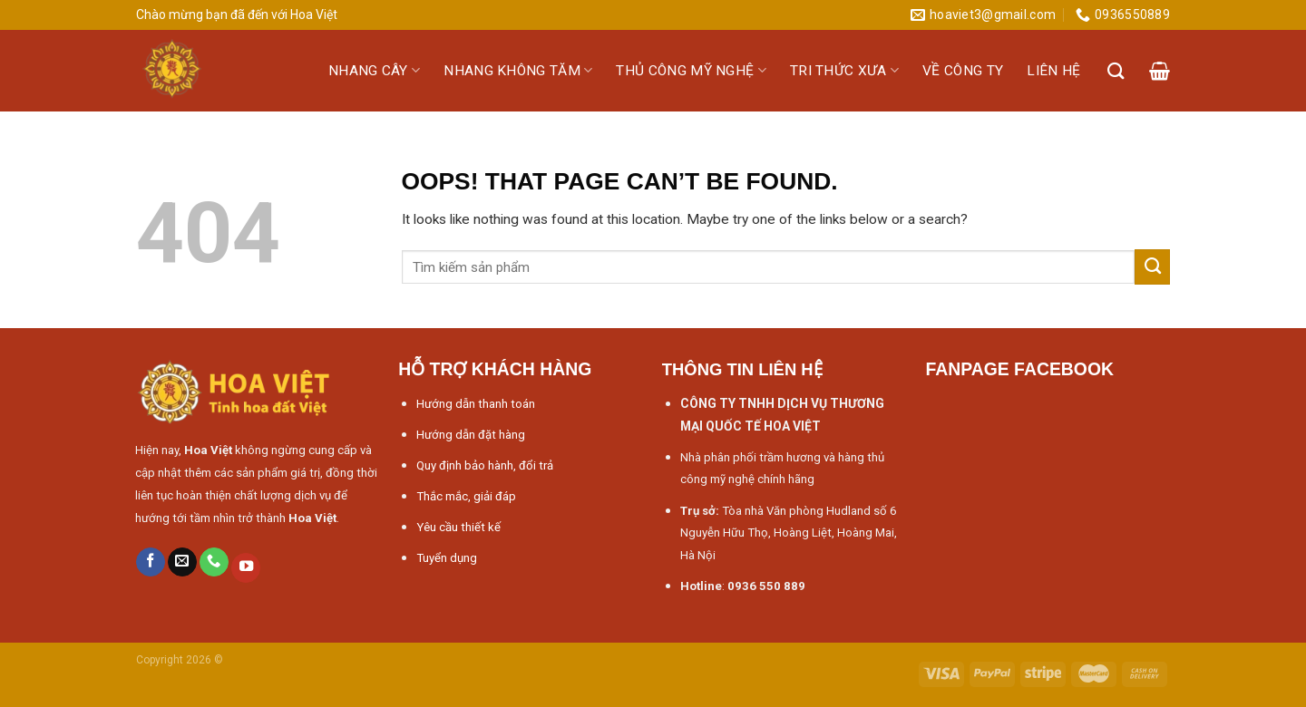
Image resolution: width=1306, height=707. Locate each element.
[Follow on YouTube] (245, 568)
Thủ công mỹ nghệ (690, 70)
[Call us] (214, 562)
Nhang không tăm (517, 70)
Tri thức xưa (844, 70)
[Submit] (1152, 266)
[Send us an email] (182, 562)
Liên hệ (1053, 71)
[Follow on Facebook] (150, 562)
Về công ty (962, 71)
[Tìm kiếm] (1116, 71)
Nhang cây (374, 70)
